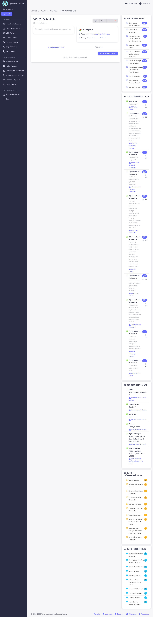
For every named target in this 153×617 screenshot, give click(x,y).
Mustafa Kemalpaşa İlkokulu (133, 145)
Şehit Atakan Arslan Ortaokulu (134, 24)
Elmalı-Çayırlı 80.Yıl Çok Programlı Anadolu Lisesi (135, 69)
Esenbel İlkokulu (134, 597)
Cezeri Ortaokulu (134, 76)
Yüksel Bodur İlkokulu (136, 567)
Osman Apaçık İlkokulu (138, 410)
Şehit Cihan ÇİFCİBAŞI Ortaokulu (134, 165)
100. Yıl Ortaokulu (68, 11)
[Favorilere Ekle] (109, 20)
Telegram (119, 614)
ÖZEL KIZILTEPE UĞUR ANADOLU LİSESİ (136, 561)
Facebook (144, 614)
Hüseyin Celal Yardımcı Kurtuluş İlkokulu (135, 582)
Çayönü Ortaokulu (135, 504)
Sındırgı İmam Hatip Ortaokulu (135, 538)
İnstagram (107, 614)
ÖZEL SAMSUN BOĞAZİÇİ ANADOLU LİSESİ (136, 461)
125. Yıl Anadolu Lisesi (137, 420)
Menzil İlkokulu (134, 480)
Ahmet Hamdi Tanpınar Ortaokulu (134, 189)
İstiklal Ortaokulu (134, 575)
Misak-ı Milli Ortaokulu (136, 589)
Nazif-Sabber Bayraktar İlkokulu (135, 603)
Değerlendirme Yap (108, 53)
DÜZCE (43, 11)
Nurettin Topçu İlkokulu (134, 46)
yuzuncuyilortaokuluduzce (100, 34)
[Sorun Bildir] (115, 20)
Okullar (34, 11)
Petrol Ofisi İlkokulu (135, 593)
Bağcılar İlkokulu (134, 87)
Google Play (131, 3)
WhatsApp (131, 614)
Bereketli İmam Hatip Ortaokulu (136, 492)
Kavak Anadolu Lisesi (137, 444)
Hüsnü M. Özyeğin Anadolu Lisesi (135, 62)
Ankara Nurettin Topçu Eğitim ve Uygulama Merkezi (135, 38)
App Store (144, 3)
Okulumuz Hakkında (99, 38)
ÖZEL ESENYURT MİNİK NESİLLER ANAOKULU (134, 54)
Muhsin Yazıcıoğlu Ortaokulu (135, 499)
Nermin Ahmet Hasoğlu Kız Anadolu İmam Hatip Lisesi (136, 530)
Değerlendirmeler (56, 47)
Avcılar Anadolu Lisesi (137, 429)
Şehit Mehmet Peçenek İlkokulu (134, 82)
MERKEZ (53, 11)
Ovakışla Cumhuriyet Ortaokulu (136, 510)
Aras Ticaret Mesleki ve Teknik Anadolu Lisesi (136, 521)
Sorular (99, 47)
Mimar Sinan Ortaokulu (133, 31)
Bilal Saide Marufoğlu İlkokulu (136, 486)
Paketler (97, 614)
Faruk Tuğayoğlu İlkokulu (132, 353)
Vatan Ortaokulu (134, 515)
